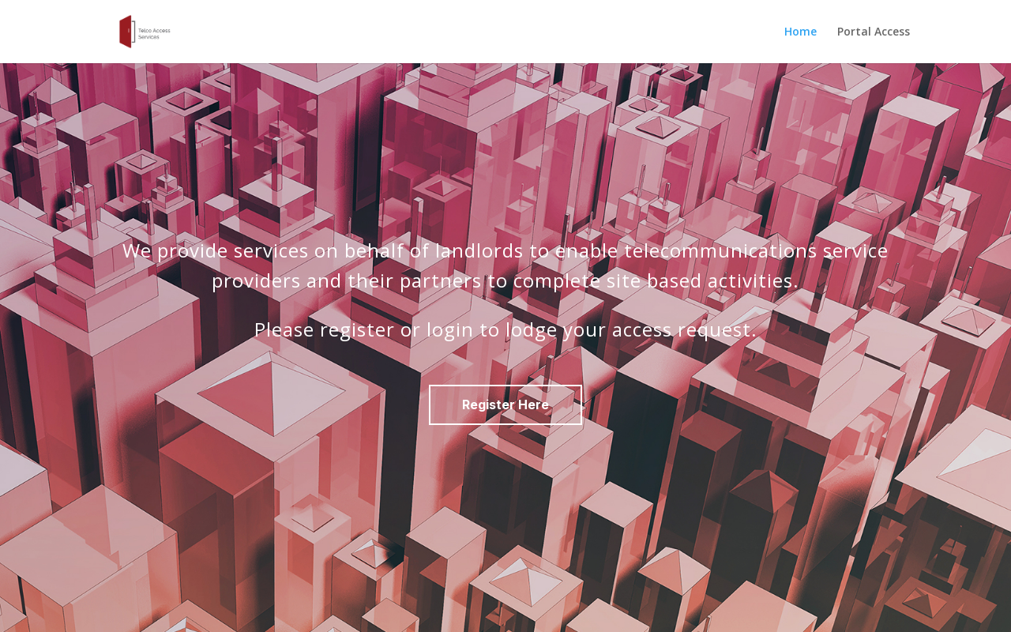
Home (800, 32)
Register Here (505, 404)
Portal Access (873, 32)
